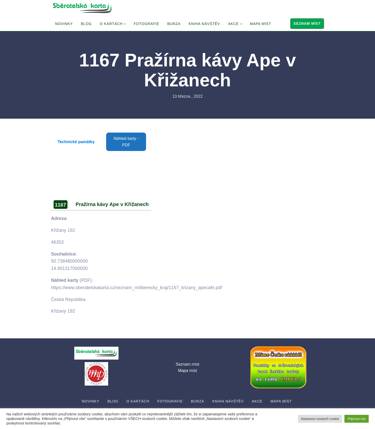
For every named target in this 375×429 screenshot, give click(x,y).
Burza (173, 24)
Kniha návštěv (204, 24)
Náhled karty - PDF (126, 141)
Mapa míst (260, 24)
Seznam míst (307, 23)
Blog (86, 24)
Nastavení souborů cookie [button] (320, 419)
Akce (233, 24)
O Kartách (111, 24)
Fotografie (146, 24)
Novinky (64, 24)
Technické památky (76, 142)
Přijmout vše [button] (356, 419)
